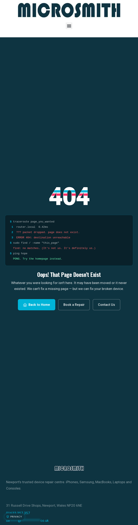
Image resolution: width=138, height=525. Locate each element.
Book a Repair (74, 305)
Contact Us (106, 305)
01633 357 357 (18, 513)
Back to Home (36, 305)
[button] (69, 25)
